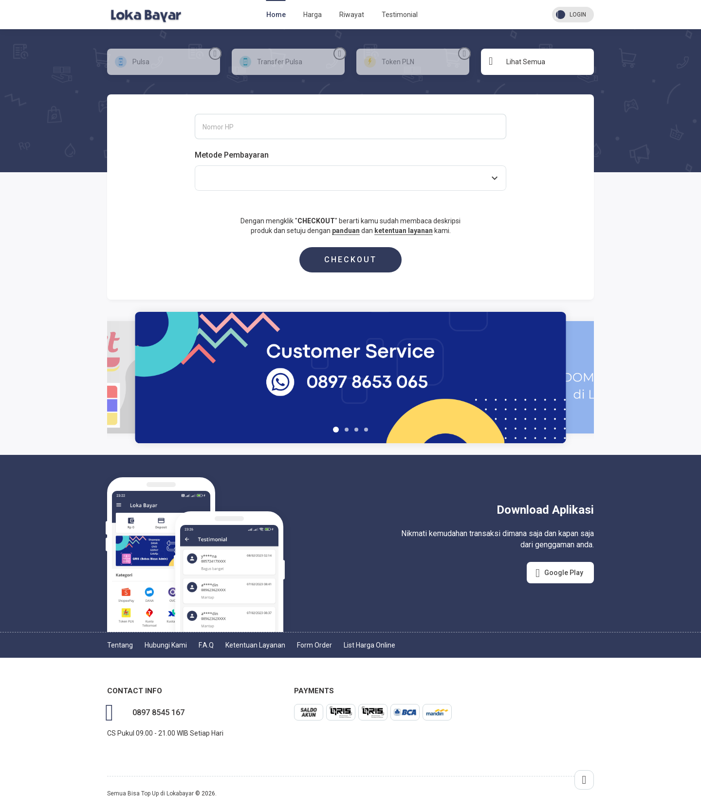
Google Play (559, 573)
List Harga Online (369, 645)
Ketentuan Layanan (255, 645)
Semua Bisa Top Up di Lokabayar (150, 793)
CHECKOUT (350, 259)
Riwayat (351, 14)
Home (276, 14)
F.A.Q (206, 645)
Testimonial (400, 14)
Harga (312, 14)
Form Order (314, 645)
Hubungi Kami (166, 645)
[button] (336, 430)
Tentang (120, 645)
